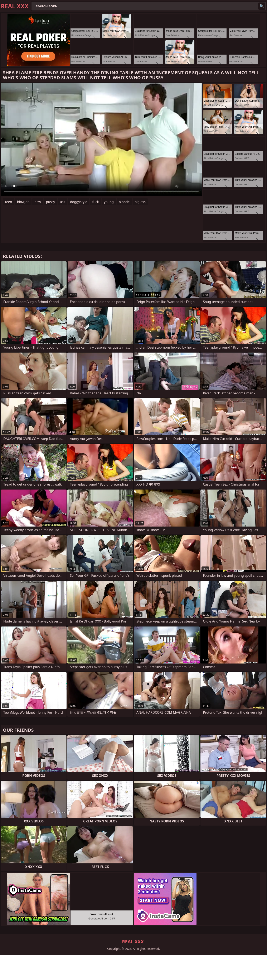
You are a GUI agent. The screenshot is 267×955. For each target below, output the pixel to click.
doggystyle (78, 201)
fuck (95, 201)
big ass (140, 201)
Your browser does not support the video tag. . (101, 139)
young (109, 201)
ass (62, 201)
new (37, 201)
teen (8, 201)
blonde (124, 201)
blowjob (23, 201)
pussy (50, 201)
